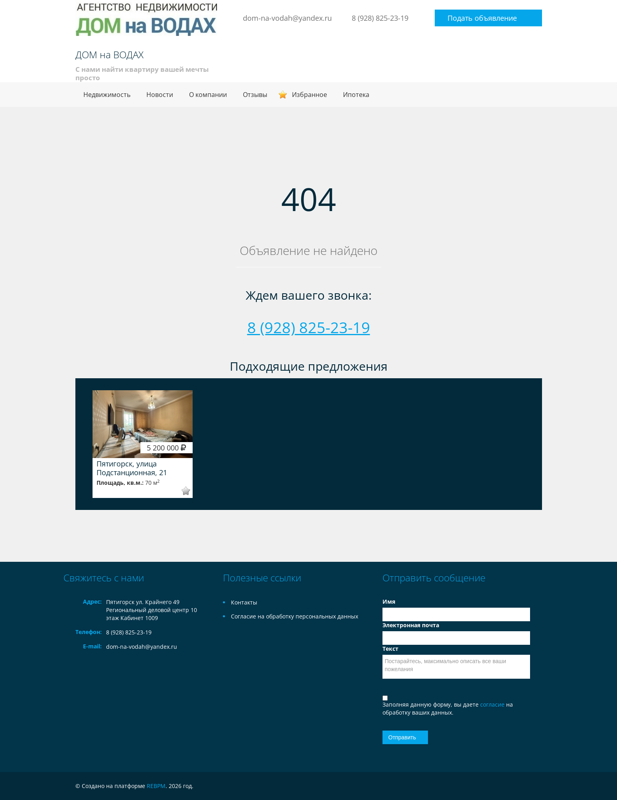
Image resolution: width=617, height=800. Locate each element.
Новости (159, 94)
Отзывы (255, 94)
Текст (390, 648)
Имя (388, 601)
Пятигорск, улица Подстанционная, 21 (132, 468)
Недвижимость (106, 94)
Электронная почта (410, 625)
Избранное (309, 94)
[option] (142, 444)
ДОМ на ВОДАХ (109, 54)
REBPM (156, 786)
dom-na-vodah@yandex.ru (287, 18)
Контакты (244, 602)
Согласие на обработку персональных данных (294, 616)
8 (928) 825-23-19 (380, 18)
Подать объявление (482, 18)
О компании (208, 94)
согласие (493, 704)
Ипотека (356, 94)
